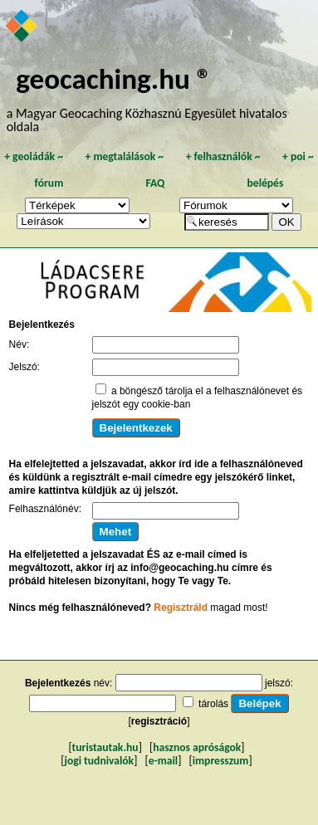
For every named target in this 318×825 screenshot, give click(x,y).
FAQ (154, 183)
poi (298, 156)
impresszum (221, 761)
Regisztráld (181, 607)
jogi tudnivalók (99, 761)
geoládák (33, 156)
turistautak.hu (105, 747)
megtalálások (124, 156)
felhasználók (223, 156)
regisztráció (159, 721)
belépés (265, 183)
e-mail (163, 761)
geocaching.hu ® (114, 78)
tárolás (213, 704)
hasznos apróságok (197, 747)
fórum (49, 183)
